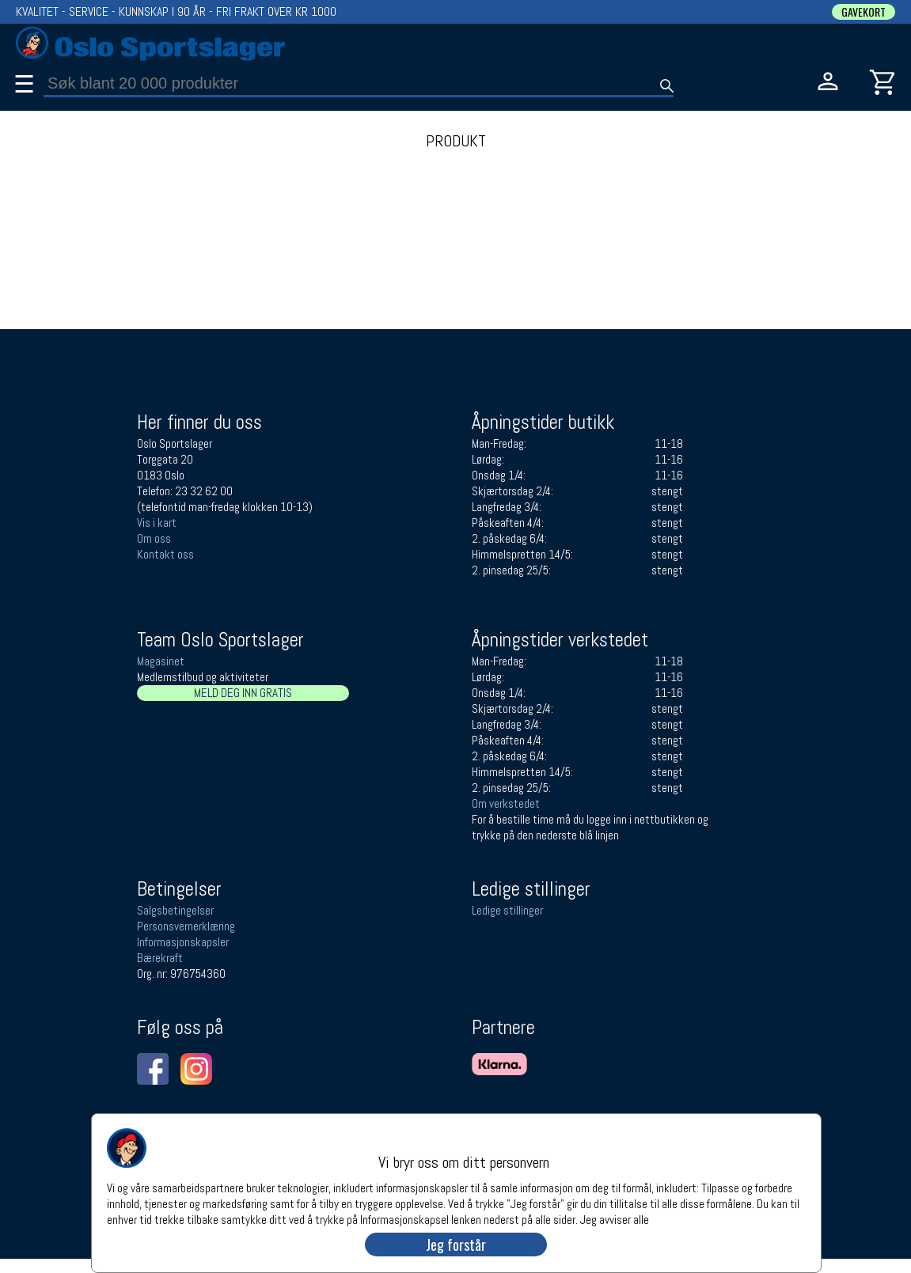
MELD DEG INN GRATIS (243, 692)
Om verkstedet (506, 803)
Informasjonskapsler (183, 941)
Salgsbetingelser (175, 910)
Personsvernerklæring (186, 926)
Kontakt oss (165, 554)
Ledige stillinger (507, 910)
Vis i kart (157, 522)
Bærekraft (160, 957)
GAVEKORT (863, 12)
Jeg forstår (456, 1244)
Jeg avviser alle (614, 1219)
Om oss (154, 538)
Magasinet (160, 661)
